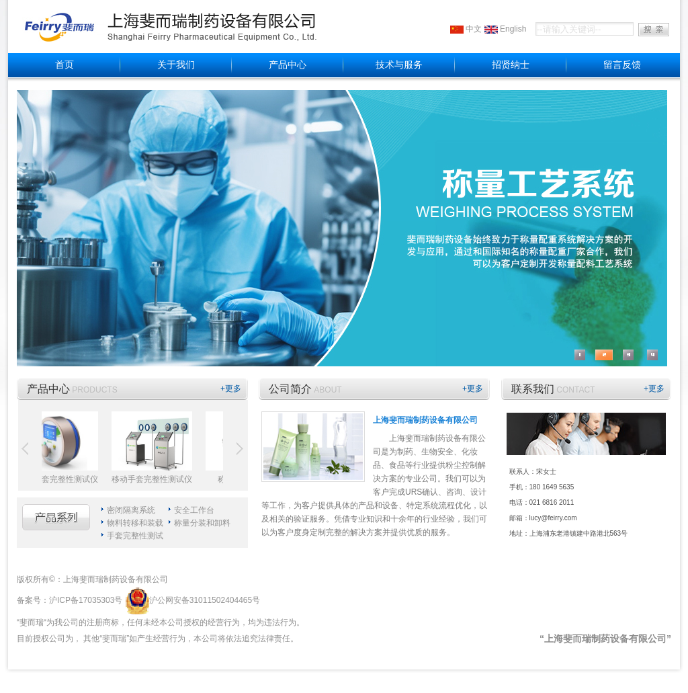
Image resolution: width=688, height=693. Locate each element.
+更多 (230, 388)
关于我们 (176, 65)
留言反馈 (622, 65)
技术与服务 (399, 65)
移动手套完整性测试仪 (154, 479)
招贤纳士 (510, 65)
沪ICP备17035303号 (85, 600)
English (513, 29)
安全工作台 (194, 510)
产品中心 (287, 65)
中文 (474, 29)
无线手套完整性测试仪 (59, 479)
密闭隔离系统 (131, 510)
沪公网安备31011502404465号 (192, 600)
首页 (64, 65)
